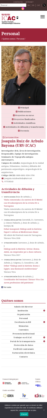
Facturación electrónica (23, 352)
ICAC (18, 19)
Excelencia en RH (23, 322)
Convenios (24, 329)
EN (33, 5)
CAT (38, 5)
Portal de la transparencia (22, 341)
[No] (44, 410)
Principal (23, 107)
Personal (20, 39)
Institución (23, 310)
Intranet (30, 2)
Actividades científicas (23, 123)
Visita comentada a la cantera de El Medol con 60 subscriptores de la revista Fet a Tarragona (23, 202)
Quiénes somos (9, 39)
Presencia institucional (24, 333)
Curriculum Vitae (11, 137)
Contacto (23, 356)
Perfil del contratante (23, 349)
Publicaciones (23, 111)
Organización (23, 314)
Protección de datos (23, 345)
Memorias (23, 326)
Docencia (23, 130)
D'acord (24, 414)
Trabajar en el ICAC (22, 337)
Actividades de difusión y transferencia (23, 127)
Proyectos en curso (23, 115)
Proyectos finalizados (23, 119)
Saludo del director (23, 306)
